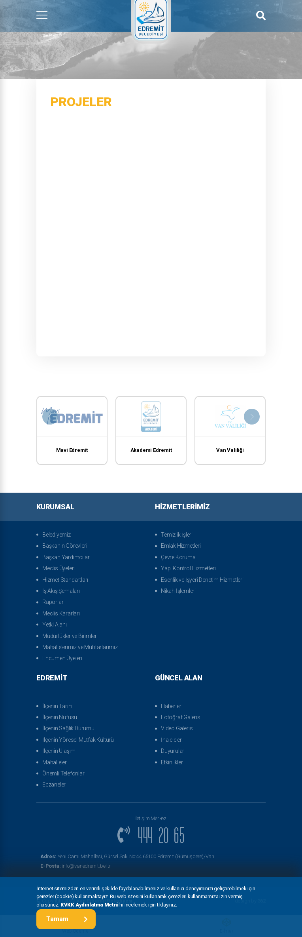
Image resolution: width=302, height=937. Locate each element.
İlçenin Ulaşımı (59, 751)
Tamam (67, 919)
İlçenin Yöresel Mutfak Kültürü (78, 740)
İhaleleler (171, 740)
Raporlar (52, 602)
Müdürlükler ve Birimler (69, 636)
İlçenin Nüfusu (59, 717)
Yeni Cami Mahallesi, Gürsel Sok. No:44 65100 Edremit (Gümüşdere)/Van (127, 856)
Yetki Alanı (54, 624)
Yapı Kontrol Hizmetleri (188, 568)
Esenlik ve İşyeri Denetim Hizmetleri (202, 580)
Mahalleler (54, 762)
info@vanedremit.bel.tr (75, 866)
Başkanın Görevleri (64, 546)
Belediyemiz (56, 534)
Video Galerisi (177, 728)
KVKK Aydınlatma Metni (89, 905)
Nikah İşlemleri (178, 591)
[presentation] (50, 417)
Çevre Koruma (178, 557)
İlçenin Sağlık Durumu (68, 728)
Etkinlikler (172, 762)
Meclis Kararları (61, 613)
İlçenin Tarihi (57, 706)
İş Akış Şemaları (61, 591)
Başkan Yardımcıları (66, 557)
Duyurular (172, 751)
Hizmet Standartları (65, 580)
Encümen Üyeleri (62, 658)
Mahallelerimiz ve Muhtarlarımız (80, 647)
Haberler (171, 706)
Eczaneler (54, 784)
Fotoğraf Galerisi (181, 717)
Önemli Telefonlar (63, 773)
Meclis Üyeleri (58, 568)
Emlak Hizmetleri (181, 546)
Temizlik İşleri (177, 534)
